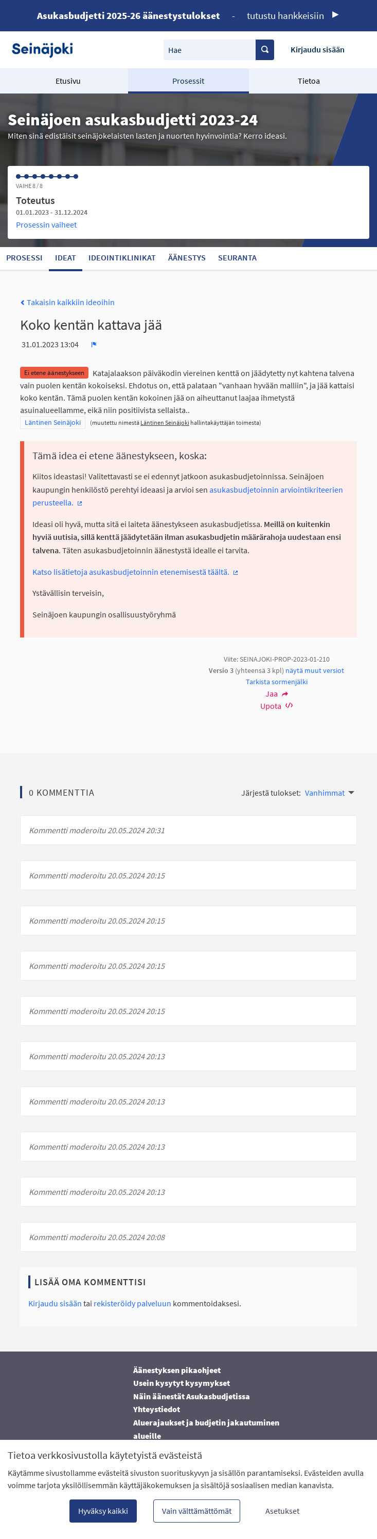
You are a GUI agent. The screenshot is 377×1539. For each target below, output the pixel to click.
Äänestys (187, 257)
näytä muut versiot (314, 670)
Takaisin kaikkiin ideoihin (67, 302)
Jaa (276, 693)
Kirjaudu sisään (318, 49)
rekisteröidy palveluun (132, 1303)
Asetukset (282, 1511)
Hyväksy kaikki (103, 1511)
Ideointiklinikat (122, 257)
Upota (276, 706)
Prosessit (188, 81)
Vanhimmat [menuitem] (325, 793)
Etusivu (68, 81)
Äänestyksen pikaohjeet (177, 1370)
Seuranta (237, 257)
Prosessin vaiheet (46, 224)
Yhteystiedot (156, 1409)
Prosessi (24, 257)
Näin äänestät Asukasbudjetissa (191, 1396)
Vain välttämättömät (196, 1511)
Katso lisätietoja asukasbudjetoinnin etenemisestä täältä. (135, 572)
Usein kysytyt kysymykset (181, 1383)
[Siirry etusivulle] (46, 49)
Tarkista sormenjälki (277, 681)
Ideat (65, 257)
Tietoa (309, 81)
